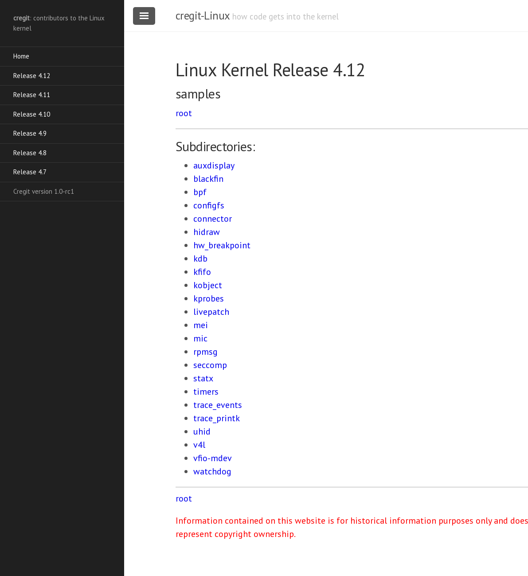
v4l (199, 445)
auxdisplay (214, 165)
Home (21, 56)
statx (203, 378)
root (184, 113)
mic (200, 338)
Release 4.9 (30, 133)
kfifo (202, 272)
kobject (207, 285)
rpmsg (205, 351)
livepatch (211, 311)
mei (200, 325)
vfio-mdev (212, 458)
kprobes (208, 298)
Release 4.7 (30, 172)
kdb (200, 258)
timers (206, 391)
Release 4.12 (31, 75)
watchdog (212, 471)
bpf (200, 192)
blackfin (208, 178)
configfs (208, 205)
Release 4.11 (31, 94)
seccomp (210, 365)
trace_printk (216, 418)
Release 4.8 (30, 153)
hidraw (206, 232)
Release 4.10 (31, 114)
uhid (202, 431)
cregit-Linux (203, 15)
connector (212, 218)
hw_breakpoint (221, 245)
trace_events (217, 405)
